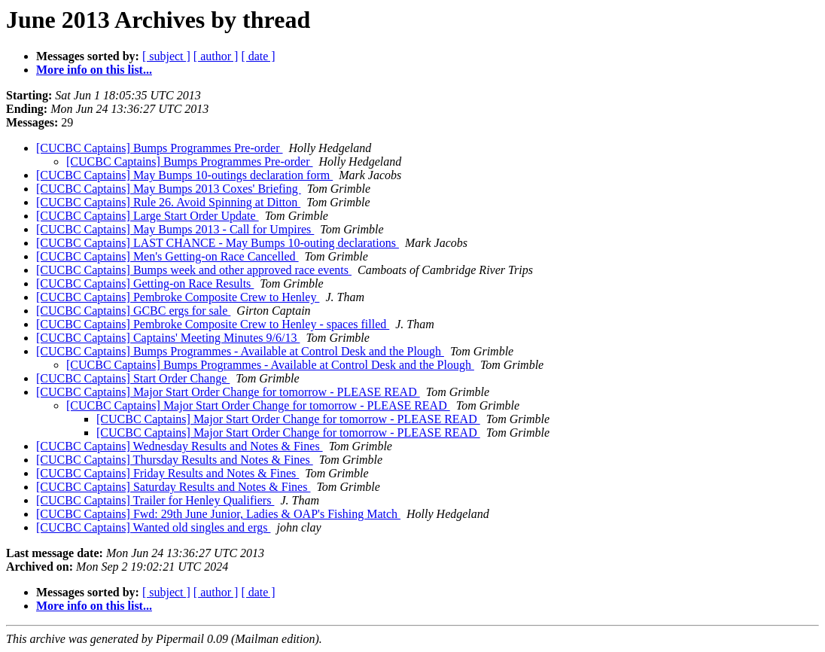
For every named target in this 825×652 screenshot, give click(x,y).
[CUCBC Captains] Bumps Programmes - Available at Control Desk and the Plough (240, 351)
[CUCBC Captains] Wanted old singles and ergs (153, 527)
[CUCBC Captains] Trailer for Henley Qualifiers (155, 500)
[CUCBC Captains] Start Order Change (133, 378)
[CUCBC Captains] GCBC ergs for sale (133, 310)
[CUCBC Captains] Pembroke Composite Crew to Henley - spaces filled (212, 324)
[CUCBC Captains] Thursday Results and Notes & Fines (174, 459)
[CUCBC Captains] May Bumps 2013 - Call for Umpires (175, 229)
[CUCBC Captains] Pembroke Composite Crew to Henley (177, 297)
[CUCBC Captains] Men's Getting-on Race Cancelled (167, 256)
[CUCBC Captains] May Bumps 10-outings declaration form (184, 175)
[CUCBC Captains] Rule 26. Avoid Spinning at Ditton (168, 202)
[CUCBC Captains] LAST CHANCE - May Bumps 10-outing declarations (217, 242)
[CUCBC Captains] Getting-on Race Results (145, 283)
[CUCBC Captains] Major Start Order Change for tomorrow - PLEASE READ (228, 391)
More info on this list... (94, 69)
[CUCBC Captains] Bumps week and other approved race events (194, 270)
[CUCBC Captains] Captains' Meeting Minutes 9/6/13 (168, 337)
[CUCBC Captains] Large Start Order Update (147, 215)
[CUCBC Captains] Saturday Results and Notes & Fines (173, 486)
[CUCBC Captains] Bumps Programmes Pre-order (159, 148)
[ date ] (258, 56)
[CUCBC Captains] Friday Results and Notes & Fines (167, 473)
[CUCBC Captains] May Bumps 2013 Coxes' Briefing (168, 188)
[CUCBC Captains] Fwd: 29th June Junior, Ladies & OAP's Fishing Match (218, 513)
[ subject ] (166, 56)
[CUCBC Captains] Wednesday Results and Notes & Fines (179, 446)
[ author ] (216, 56)
